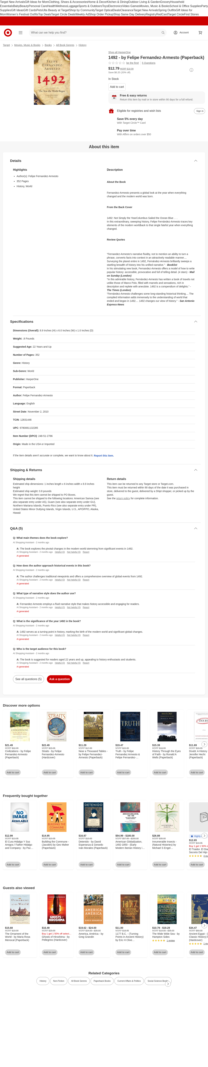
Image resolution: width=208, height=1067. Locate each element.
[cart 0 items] (200, 33)
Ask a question (59, 679)
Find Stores (191, 14)
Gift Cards (29, 10)
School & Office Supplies (185, 6)
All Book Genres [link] (79, 981)
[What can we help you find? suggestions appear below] (98, 33)
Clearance (126, 10)
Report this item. (104, 455)
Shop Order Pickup (101, 14)
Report (86, 552)
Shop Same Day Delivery (129, 14)
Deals (116, 10)
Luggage (72, 6)
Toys (105, 6)
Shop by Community (82, 10)
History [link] (43, 981)
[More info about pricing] (191, 70)
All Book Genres (65, 45)
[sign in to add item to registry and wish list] (199, 111)
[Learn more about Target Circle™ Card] (156, 121)
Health (51, 6)
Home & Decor (97, 1)
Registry (151, 14)
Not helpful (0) (73, 552)
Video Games (131, 6)
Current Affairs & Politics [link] (129, 981)
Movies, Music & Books (154, 6)
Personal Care (38, 6)
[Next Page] (204, 744)
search (163, 32)
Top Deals (44, 14)
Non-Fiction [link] (58, 981)
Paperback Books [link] (102, 981)
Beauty (24, 6)
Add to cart (117, 86)
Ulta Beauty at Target (55, 10)
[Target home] (8, 32)
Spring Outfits (167, 10)
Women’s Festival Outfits (22, 14)
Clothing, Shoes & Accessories (68, 1)
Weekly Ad (82, 14)
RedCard (162, 14)
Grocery (165, 1)
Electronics (115, 6)
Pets (39, 10)
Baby (16, 6)
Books (48, 45)
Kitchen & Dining (117, 1)
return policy (123, 498)
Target (6, 45)
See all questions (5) (28, 679)
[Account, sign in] (182, 33)
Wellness (61, 6)
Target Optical (104, 10)
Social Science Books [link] (158, 981)
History (83, 45)
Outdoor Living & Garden (144, 1)
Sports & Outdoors (90, 6)
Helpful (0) (60, 552)
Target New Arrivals (12, 1)
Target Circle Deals (63, 14)
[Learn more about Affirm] (156, 132)
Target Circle (176, 14)
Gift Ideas (17, 10)
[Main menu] (21, 33)
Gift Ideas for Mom (37, 1)
